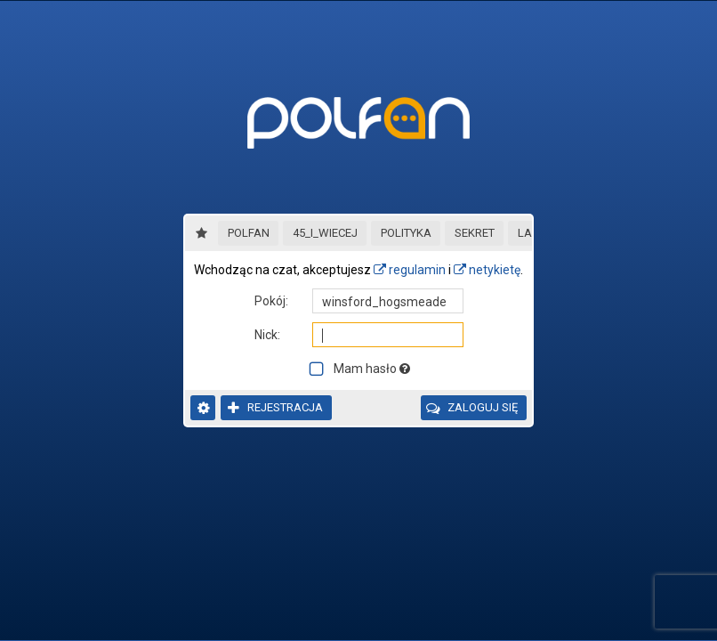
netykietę (487, 270)
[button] (248, 233)
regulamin (410, 270)
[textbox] (388, 300)
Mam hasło (372, 368)
